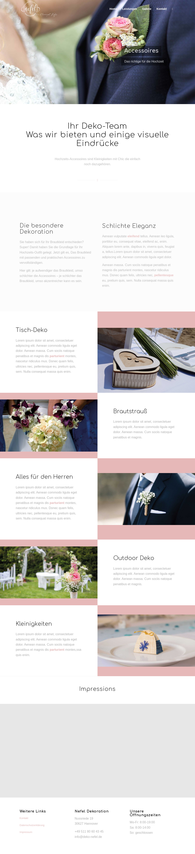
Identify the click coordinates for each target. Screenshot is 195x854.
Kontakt (24, 818)
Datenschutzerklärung (32, 825)
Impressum (26, 832)
